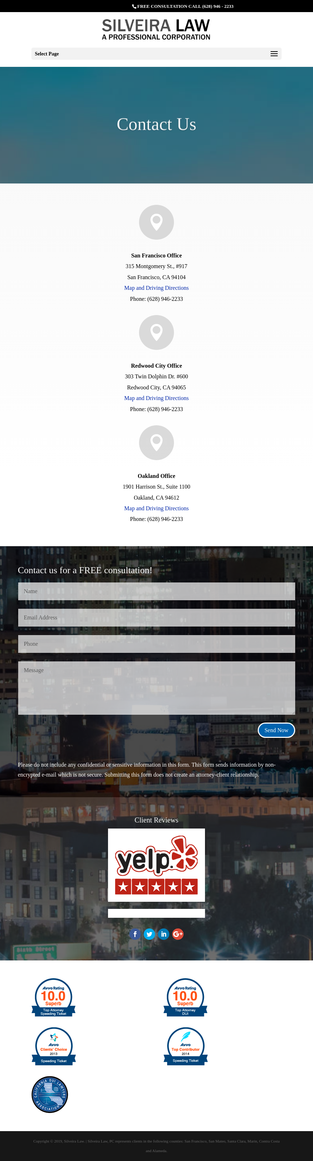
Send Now (276, 730)
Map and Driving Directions (156, 288)
